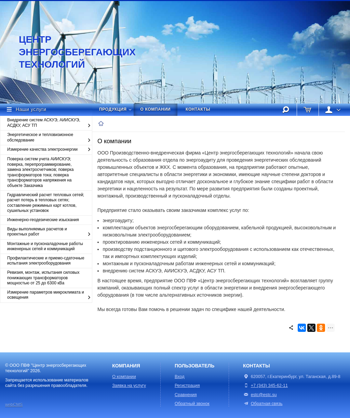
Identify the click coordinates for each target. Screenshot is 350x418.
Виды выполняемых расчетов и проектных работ (49, 232)
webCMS (14, 404)
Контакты (198, 109)
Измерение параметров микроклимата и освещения (49, 295)
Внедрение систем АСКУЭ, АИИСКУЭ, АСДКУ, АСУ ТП (49, 123)
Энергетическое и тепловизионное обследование (49, 137)
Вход (180, 376)
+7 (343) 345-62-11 (269, 385)
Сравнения (186, 394)
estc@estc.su (264, 394)
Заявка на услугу (129, 385)
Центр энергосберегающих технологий (70, 52)
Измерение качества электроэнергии (49, 149)
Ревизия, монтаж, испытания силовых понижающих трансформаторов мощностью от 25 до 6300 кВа (43, 277)
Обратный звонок (192, 403)
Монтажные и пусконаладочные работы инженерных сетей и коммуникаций (45, 246)
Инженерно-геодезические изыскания (43, 219)
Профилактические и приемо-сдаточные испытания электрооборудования (45, 261)
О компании (155, 109)
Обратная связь (262, 403)
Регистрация (187, 385)
